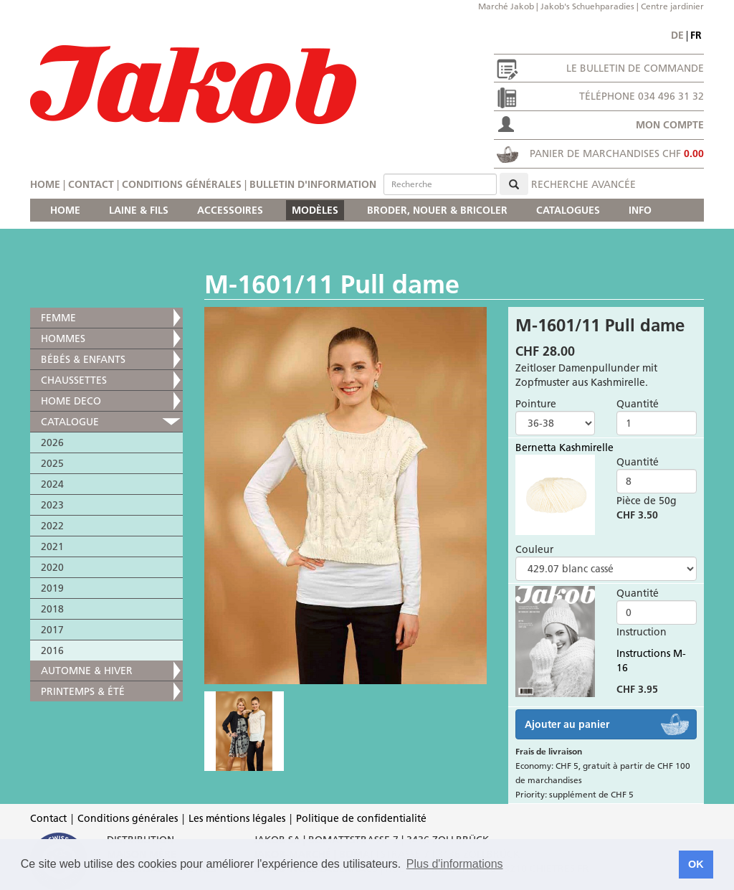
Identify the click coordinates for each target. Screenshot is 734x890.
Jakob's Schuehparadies (587, 6)
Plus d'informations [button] (454, 864)
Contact (91, 184)
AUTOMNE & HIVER (87, 670)
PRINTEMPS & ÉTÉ (83, 691)
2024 (52, 484)
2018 (52, 608)
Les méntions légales (237, 818)
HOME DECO (71, 400)
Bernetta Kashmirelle (564, 447)
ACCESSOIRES (230, 210)
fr (696, 35)
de (677, 35)
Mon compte (670, 124)
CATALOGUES (568, 210)
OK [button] (696, 864)
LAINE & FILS (138, 210)
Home (45, 184)
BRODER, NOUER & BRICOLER (437, 210)
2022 (52, 525)
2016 (52, 650)
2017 (52, 629)
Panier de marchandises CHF (617, 153)
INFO (640, 210)
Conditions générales (182, 184)
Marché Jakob (506, 6)
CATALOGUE (70, 421)
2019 (52, 588)
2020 (52, 567)
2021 (52, 546)
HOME (65, 210)
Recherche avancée (583, 184)
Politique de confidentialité (361, 818)
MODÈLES (315, 210)
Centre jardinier (672, 6)
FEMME (58, 317)
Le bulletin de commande (635, 68)
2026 (52, 442)
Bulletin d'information (312, 184)
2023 (52, 504)
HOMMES (63, 338)
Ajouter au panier (567, 724)
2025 (52, 463)
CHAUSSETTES (74, 380)
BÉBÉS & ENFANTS (83, 359)
